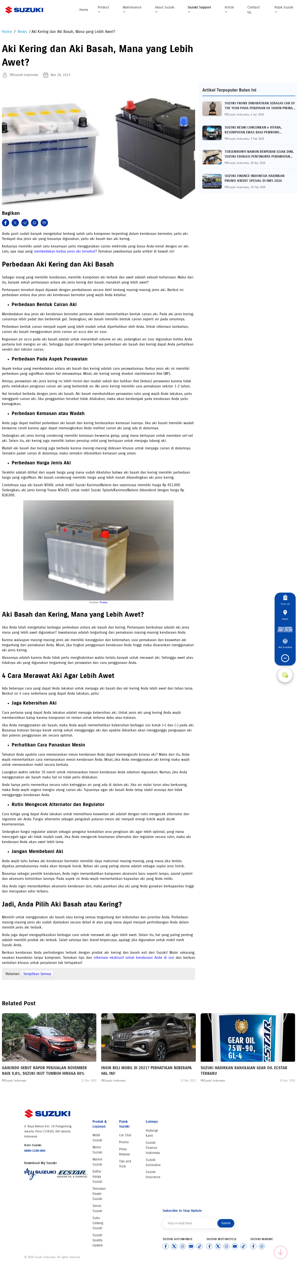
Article (229, 9)
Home (83, 10)
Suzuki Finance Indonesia (153, 1148)
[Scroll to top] (280, 1252)
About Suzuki (164, 9)
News (23, 31)
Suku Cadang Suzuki (97, 1223)
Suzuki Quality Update (97, 1240)
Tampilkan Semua (37, 974)
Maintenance (132, 9)
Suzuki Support (199, 9)
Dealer (285, 615)
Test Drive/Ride (285, 644)
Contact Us (253, 10)
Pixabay (103, 602)
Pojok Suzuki (283, 9)
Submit (225, 1223)
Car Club (125, 1135)
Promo (124, 1142)
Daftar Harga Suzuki (97, 1176)
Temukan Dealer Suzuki (99, 1194)
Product (103, 9)
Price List (285, 600)
